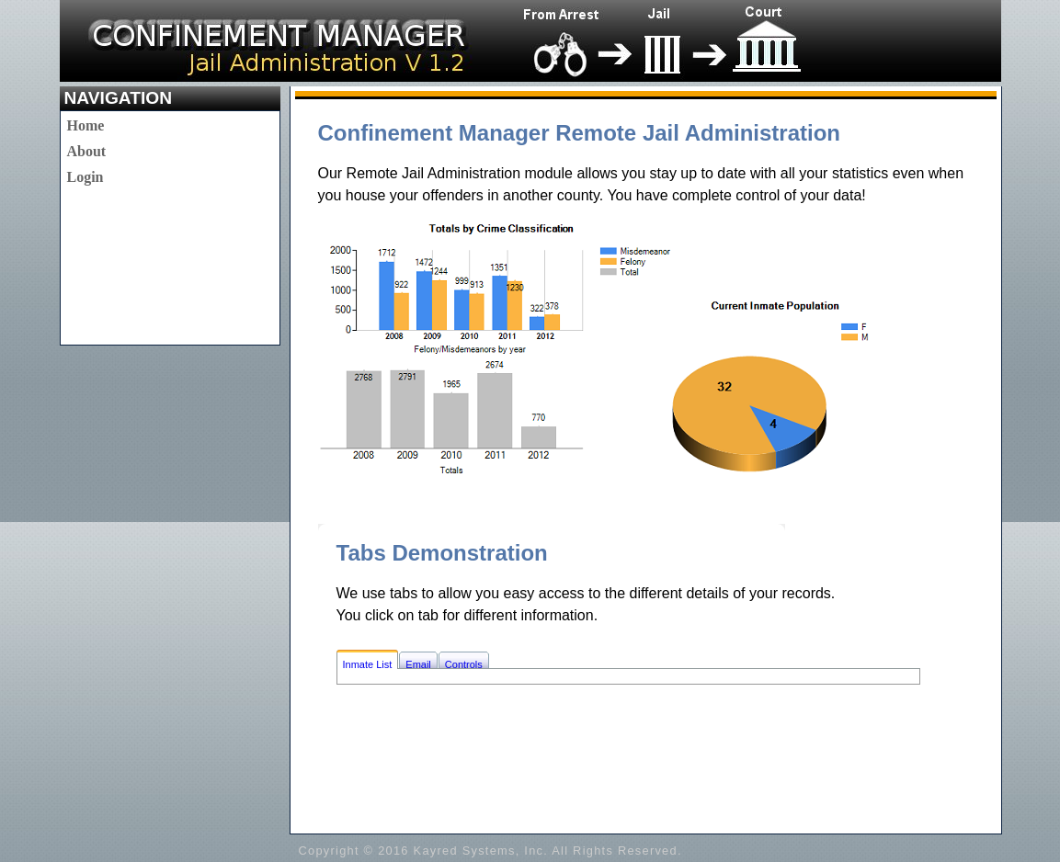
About (87, 151)
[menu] (87, 151)
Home (86, 125)
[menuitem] (87, 126)
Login (85, 177)
